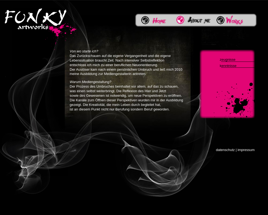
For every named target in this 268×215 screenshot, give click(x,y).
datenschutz (225, 150)
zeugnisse (228, 60)
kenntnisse (228, 66)
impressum (246, 150)
